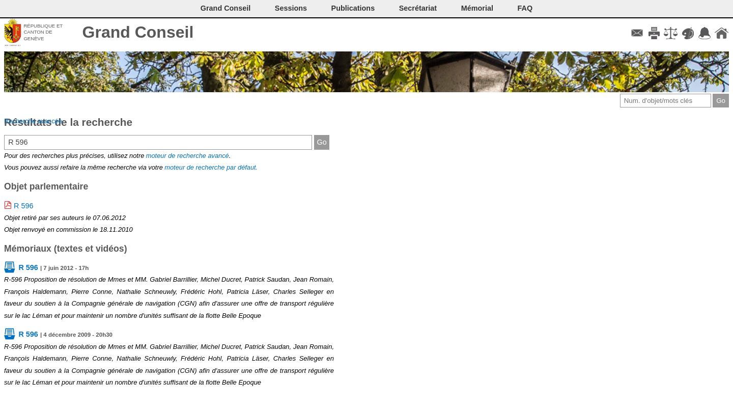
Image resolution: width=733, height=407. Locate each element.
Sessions (291, 8)
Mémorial (477, 8)
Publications (353, 8)
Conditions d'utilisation (670, 33)
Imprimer (653, 33)
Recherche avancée (33, 121)
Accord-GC (704, 33)
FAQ (525, 8)
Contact (637, 33)
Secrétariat (418, 8)
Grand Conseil (138, 32)
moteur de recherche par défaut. (211, 167)
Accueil (721, 33)
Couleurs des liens (688, 33)
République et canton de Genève (43, 32)
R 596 (23, 206)
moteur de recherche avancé (187, 155)
